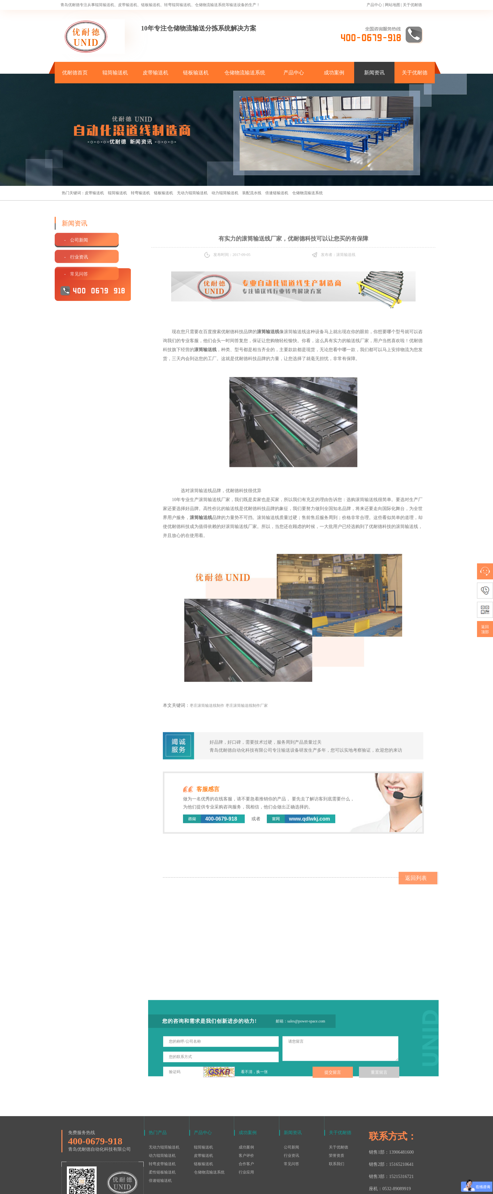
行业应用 (246, 1131)
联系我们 (336, 1123)
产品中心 (374, 5)
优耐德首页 (75, 72)
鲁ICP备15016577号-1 (243, 1185)
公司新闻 (291, 1106)
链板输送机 (196, 72)
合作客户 (246, 1123)
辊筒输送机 (115, 72)
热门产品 (158, 1092)
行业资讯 (291, 1115)
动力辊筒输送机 (224, 193)
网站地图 (392, 5)
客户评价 (246, 1115)
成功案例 (334, 72)
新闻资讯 (374, 72)
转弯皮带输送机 (162, 1123)
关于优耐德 (412, 5)
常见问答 (291, 1123)
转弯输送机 (140, 193)
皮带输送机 (155, 72)
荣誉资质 (336, 1115)
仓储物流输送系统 (244, 72)
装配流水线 (251, 193)
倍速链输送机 (276, 193)
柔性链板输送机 (162, 1131)
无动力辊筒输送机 (192, 193)
